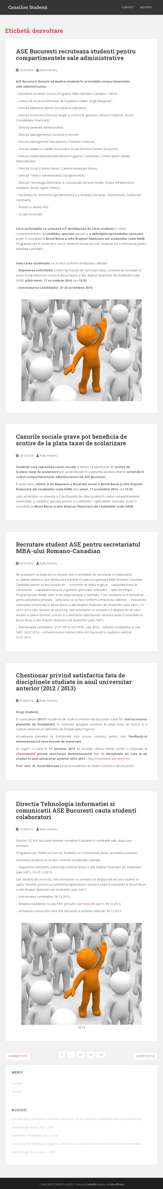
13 (100, 1055)
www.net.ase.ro (93, 904)
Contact (128, 7)
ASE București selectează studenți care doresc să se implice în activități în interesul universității (76, 1119)
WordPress (117, 1184)
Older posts (145, 1056)
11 (80, 1055)
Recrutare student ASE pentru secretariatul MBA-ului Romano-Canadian (78, 547)
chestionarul (25, 754)
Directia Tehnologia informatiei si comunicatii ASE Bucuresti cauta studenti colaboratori (76, 810)
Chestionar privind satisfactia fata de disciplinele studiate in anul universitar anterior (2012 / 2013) (74, 681)
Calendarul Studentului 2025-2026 (35, 1135)
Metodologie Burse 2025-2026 (33, 1127)
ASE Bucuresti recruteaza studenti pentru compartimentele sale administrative (76, 54)
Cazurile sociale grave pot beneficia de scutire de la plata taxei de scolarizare (71, 440)
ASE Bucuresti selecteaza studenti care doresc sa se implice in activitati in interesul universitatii (76, 1144)
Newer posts (17, 1056)
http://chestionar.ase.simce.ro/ (109, 759)
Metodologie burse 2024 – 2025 (34, 1152)
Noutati (146, 7)
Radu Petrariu (49, 70)
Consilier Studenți (28, 7)
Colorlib (91, 1184)
